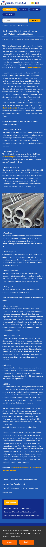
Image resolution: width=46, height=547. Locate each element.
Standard (35, 10)
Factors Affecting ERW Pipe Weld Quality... (18, 508)
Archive (23, 10)
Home (4, 25)
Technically (9, 14)
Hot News (12, 25)
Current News (9, 10)
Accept (9, 542)
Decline (26, 542)
